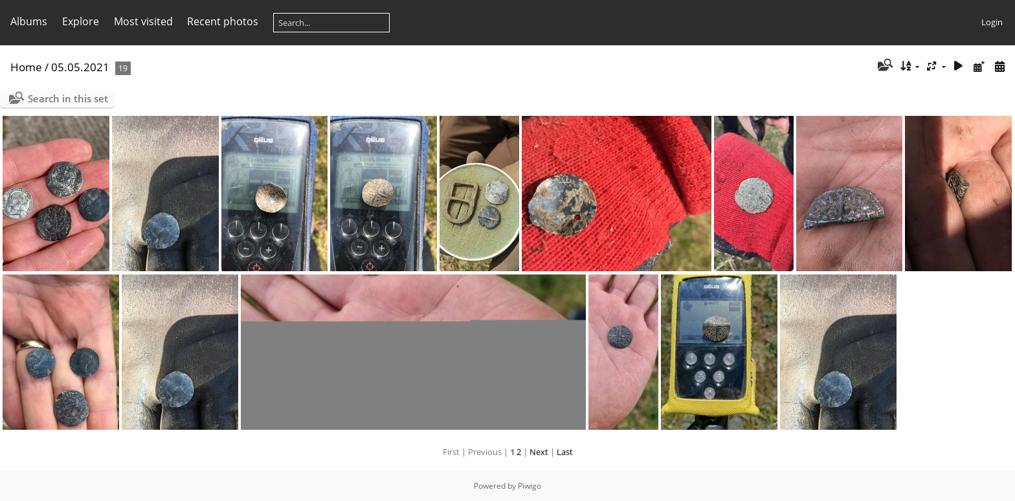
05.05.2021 (80, 67)
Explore (80, 21)
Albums (28, 21)
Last (565, 452)
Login (992, 22)
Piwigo (529, 485)
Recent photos (222, 21)
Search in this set (68, 98)
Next (539, 452)
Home (26, 67)
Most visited (143, 21)
